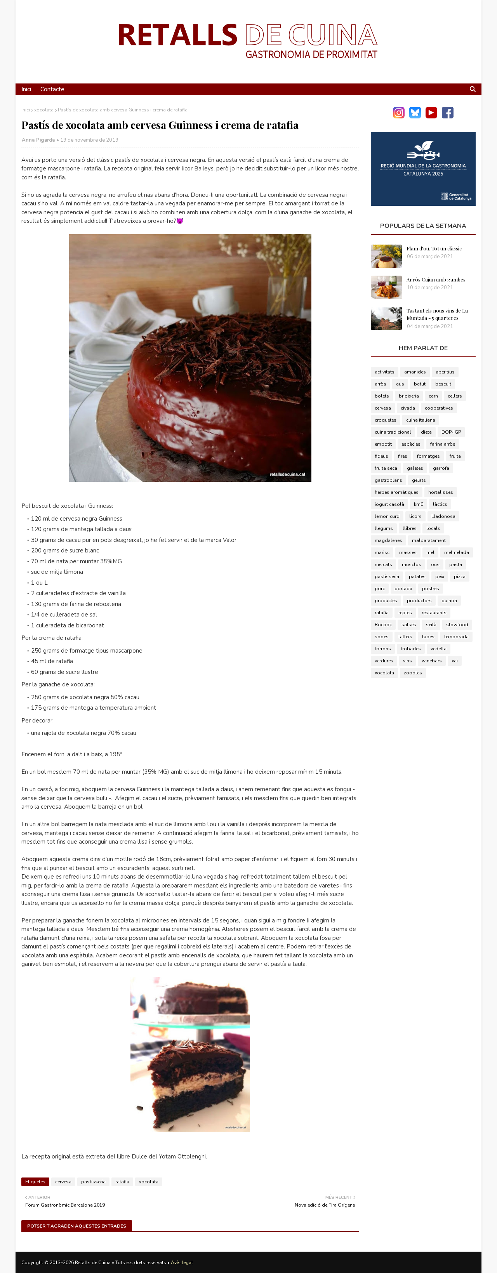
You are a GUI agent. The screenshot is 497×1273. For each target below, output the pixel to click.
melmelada (456, 552)
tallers (405, 637)
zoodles (413, 673)
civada (408, 408)
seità (431, 625)
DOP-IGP (451, 432)
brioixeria (409, 396)
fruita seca (386, 468)
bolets (382, 396)
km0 (418, 504)
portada (403, 588)
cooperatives (439, 408)
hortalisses (440, 492)
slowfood (457, 625)
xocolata (44, 110)
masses (408, 552)
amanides (415, 372)
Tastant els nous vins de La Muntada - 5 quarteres (437, 314)
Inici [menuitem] (26, 89)
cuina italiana (420, 420)
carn (433, 396)
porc (380, 588)
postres (430, 588)
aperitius (445, 372)
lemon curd (387, 516)
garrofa (441, 468)
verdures (384, 661)
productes (386, 600)
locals (433, 528)
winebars (432, 661)
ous (435, 564)
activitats (384, 372)
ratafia (122, 1182)
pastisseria (93, 1182)
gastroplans (388, 480)
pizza (460, 576)
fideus (381, 456)
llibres (410, 528)
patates (417, 576)
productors (419, 600)
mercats (383, 564)
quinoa (449, 600)
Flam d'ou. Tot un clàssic (434, 248)
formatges (428, 456)
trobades (411, 649)
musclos (411, 564)
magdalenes (388, 540)
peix (439, 576)
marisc (382, 552)
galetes (415, 468)
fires (402, 456)
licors (415, 516)
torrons (383, 649)
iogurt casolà (389, 504)
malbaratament (429, 540)
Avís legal (182, 1262)
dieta (426, 432)
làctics (440, 504)
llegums (384, 528)
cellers (455, 396)
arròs (380, 384)
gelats (419, 480)
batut (420, 384)
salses (408, 625)
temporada (456, 637)
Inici (25, 110)
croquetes (385, 420)
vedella (439, 649)
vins (407, 661)
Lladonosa (443, 516)
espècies (411, 444)
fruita (455, 456)
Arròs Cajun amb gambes (436, 279)
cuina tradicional (393, 432)
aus (400, 384)
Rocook (383, 625)
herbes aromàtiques (397, 492)
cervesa (63, 1182)
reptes (405, 613)
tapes (428, 637)
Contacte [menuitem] (52, 89)
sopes (382, 637)
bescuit (443, 384)
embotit (383, 444)
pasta (455, 564)
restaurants (434, 613)
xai (455, 661)
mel (430, 552)
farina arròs (442, 444)
